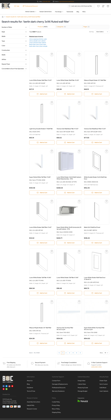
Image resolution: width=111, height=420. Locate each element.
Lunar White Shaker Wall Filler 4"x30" (40, 80)
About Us (29, 381)
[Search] (70, 6)
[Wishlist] (98, 6)
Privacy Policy (56, 405)
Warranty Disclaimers (58, 391)
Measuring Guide (83, 388)
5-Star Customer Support (99, 362)
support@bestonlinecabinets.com (66, 1)
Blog (78, 11)
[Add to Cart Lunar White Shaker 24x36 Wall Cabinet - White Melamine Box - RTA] (69, 192)
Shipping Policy (56, 412)
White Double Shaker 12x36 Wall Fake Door (95, 178)
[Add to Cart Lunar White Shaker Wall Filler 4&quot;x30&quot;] (42, 94)
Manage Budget (82, 391)
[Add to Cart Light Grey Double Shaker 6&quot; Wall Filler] (42, 142)
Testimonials (70, 11)
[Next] (80, 352)
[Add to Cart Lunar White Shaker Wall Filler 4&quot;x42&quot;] (42, 243)
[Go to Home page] (6, 6)
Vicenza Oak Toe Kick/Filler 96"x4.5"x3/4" (65, 328)
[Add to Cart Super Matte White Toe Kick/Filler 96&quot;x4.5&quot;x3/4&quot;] (96, 343)
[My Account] (103, 6)
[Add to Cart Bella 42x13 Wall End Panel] (96, 243)
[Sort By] (102, 32)
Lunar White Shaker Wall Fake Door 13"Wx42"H (94, 278)
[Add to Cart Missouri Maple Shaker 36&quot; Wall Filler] (42, 343)
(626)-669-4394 (12, 403)
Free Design (58, 11)
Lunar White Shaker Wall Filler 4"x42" (40, 227)
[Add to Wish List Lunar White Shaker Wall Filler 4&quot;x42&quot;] (52, 201)
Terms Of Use (31, 391)
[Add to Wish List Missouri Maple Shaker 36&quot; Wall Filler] (52, 301)
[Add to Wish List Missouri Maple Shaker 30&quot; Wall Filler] (106, 54)
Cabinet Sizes (82, 384)
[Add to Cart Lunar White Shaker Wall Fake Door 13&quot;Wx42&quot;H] (96, 293)
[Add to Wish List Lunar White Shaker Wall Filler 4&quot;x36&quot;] (79, 54)
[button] (14, 27)
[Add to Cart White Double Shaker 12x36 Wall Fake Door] (96, 192)
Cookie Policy (56, 402)
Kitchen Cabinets (30, 11)
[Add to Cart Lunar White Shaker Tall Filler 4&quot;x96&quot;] (42, 293)
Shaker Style (103, 381)
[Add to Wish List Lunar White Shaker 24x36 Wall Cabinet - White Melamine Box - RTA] (79, 150)
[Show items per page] (106, 353)
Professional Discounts (58, 388)
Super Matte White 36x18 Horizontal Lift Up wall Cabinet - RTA (69, 228)
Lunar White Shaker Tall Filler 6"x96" (68, 277)
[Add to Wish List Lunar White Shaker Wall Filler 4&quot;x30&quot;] (52, 54)
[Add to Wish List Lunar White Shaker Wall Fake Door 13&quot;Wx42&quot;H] (106, 251)
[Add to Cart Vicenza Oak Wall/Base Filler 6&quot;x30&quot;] (96, 142)
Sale (16, 6)
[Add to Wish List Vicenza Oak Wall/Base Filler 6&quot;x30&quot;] (106, 102)
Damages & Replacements (60, 384)
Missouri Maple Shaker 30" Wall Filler (95, 80)
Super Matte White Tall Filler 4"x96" (40, 177)
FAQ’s (84, 11)
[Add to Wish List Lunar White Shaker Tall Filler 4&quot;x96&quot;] (52, 251)
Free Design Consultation (69, 362)
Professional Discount (30, 6)
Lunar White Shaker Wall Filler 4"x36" (68, 80)
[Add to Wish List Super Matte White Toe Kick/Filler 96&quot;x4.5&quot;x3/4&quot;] (106, 301)
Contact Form (56, 381)
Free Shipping (11, 362)
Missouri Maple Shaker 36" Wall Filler (40, 328)
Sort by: (99, 32)
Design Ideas (81, 381)
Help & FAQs (30, 405)
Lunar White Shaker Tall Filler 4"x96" (40, 277)
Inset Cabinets (104, 391)
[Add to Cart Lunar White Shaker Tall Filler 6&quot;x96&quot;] (69, 293)
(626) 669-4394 (46, 1)
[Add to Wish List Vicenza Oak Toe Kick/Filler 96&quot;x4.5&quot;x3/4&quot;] (79, 301)
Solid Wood (103, 388)
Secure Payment (40, 362)
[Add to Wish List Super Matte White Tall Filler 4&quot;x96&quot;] (52, 150)
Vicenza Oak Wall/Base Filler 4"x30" (68, 129)
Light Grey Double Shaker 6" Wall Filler (41, 129)
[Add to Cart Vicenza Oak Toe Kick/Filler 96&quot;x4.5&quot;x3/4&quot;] (69, 343)
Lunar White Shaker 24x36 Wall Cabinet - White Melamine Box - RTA (69, 178)
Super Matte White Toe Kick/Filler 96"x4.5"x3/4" (94, 328)
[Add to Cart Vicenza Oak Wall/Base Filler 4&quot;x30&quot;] (69, 142)
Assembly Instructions (33, 402)
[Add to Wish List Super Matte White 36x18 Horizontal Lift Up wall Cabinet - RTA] (79, 201)
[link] (59, 352)
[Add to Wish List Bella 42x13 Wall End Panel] (106, 201)
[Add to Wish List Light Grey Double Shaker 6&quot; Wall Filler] (52, 102)
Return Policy (56, 409)
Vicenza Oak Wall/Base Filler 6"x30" (95, 129)
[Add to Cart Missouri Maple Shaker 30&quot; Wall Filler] (96, 94)
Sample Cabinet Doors (46, 11)
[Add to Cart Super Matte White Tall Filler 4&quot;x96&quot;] (42, 192)
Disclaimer (30, 388)
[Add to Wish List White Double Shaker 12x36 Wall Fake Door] (106, 150)
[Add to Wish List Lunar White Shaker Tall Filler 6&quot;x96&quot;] (79, 251)
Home (3, 17)
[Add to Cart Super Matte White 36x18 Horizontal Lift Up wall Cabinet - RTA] (69, 243)
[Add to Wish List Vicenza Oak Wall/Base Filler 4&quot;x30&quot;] (79, 102)
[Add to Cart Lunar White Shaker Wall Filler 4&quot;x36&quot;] (69, 94)
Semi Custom (104, 384)
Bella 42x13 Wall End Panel (92, 227)
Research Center (32, 409)
